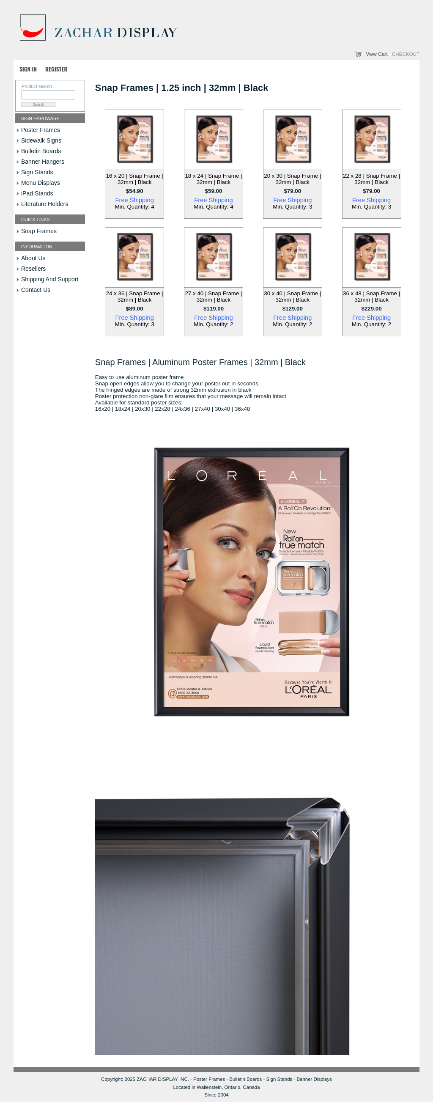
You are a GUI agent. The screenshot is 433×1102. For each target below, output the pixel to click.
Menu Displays (40, 182)
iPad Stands (37, 193)
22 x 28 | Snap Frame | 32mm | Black (371, 179)
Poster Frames (40, 129)
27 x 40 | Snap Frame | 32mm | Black (213, 296)
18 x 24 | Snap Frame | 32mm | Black (213, 179)
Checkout (405, 54)
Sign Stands (37, 172)
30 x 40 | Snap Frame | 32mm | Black (292, 296)
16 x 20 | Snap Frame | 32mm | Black (134, 179)
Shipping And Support (49, 279)
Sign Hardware (40, 118)
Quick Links (35, 219)
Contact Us (35, 289)
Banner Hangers (42, 161)
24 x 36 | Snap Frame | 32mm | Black (134, 296)
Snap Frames (39, 231)
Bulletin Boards (41, 151)
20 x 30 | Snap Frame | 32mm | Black (292, 179)
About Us (33, 258)
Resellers (33, 268)
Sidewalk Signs (41, 140)
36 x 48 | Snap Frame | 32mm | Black (371, 296)
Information (36, 246)
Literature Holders (44, 204)
